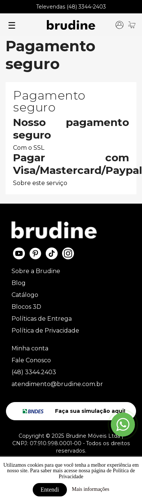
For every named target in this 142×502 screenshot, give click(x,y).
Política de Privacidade (45, 330)
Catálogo (25, 294)
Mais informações (90, 489)
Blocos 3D (26, 306)
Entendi (50, 489)
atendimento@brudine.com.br (57, 384)
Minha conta (30, 348)
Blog (19, 282)
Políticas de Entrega (42, 318)
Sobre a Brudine (36, 271)
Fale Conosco (31, 360)
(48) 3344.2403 (34, 372)
